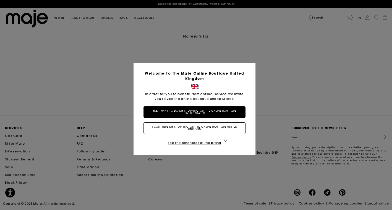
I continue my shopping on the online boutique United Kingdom (194, 128)
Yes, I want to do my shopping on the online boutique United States (194, 112)
